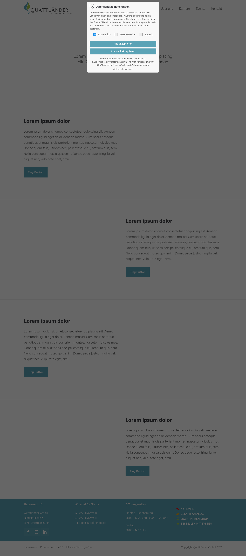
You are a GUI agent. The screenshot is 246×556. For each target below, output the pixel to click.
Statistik (146, 34)
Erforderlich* (102, 34)
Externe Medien (125, 34)
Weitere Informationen (123, 69)
